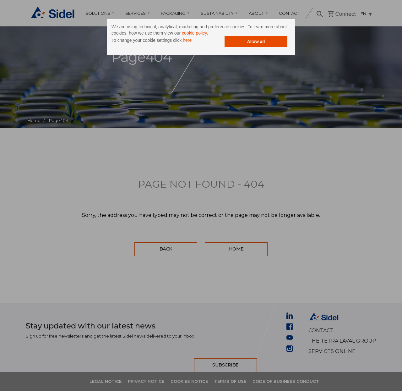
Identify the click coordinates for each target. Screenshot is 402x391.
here (187, 40)
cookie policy (194, 33)
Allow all (256, 41)
